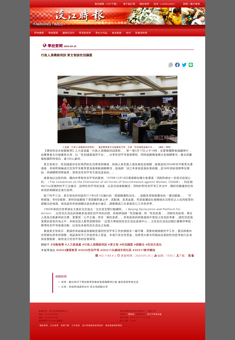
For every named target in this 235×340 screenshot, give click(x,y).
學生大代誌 (101, 32)
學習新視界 (85, 32)
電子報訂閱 (129, 3)
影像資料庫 (141, 32)
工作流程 (75, 325)
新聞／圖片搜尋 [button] (193, 3)
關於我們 (144, 3)
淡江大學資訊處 (154, 314)
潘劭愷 (131, 314)
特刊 (128, 32)
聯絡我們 (44, 325)
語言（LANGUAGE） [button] (166, 3)
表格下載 (65, 325)
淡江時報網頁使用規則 (92, 325)
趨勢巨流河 (68, 32)
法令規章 (54, 325)
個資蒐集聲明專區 (113, 325)
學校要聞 (53, 32)
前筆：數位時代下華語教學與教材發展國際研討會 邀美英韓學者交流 (99, 282)
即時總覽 (39, 32)
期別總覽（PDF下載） (107, 3)
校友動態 (117, 32)
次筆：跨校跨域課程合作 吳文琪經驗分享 (84, 286)
